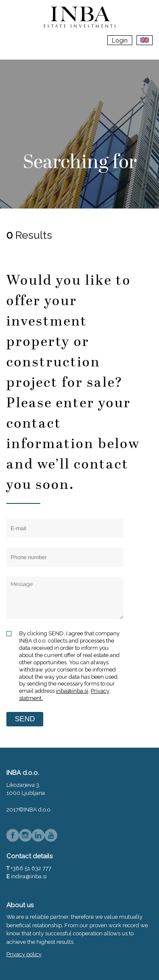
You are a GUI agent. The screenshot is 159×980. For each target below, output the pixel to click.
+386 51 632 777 (31, 868)
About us (19, 905)
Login (120, 40)
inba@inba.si (72, 691)
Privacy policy (24, 954)
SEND (25, 719)
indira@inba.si (29, 876)
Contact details (29, 856)
